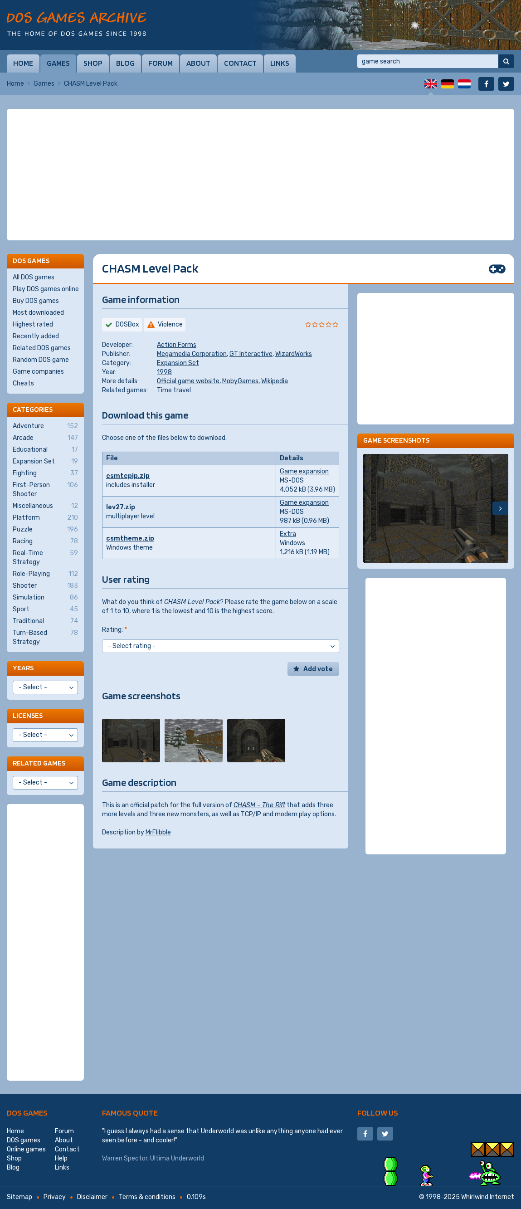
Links (279, 63)
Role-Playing (45, 574)
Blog (125, 63)
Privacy (55, 1197)
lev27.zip (120, 507)
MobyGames (240, 381)
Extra (288, 534)
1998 (164, 372)
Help (61, 1158)
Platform (45, 517)
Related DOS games (42, 348)
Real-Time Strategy (45, 557)
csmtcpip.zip (128, 476)
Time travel (174, 390)
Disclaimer (92, 1197)
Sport (45, 609)
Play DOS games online (46, 289)
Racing (45, 541)
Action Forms (176, 345)
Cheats (23, 383)
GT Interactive (251, 354)
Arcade (45, 438)
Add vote (318, 669)
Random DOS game (41, 360)
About (198, 63)
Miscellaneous (45, 506)
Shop (92, 63)
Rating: (114, 630)
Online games (26, 1149)
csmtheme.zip (130, 538)
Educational (45, 449)
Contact (240, 63)
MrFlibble (158, 832)
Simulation (45, 597)
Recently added (36, 336)
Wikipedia (274, 381)
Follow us (377, 1112)
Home (23, 63)
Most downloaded (38, 313)
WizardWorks (293, 354)
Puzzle (45, 529)
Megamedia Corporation (192, 354)
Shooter (45, 585)
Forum (160, 63)
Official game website (188, 381)
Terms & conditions (147, 1197)
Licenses (28, 715)
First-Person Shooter (45, 489)
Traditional (45, 621)
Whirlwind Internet (487, 1197)
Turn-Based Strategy (45, 637)
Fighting (45, 473)
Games (58, 63)
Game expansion (304, 471)
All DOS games (33, 277)
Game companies (38, 371)
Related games (39, 763)
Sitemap (19, 1197)
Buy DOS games (36, 301)
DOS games (27, 1112)
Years (23, 667)
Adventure (45, 426)
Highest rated (33, 324)
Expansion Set (178, 363)
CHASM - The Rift (259, 805)
